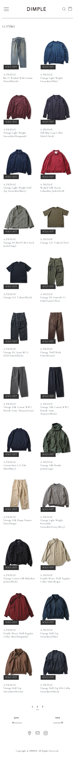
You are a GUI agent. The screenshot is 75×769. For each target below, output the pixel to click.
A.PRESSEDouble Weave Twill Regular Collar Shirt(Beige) (55, 578)
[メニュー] (6, 9)
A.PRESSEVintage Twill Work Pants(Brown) (50, 352)
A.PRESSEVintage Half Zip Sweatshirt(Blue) (49, 633)
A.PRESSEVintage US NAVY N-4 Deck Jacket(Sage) (18, 243)
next (57, 717)
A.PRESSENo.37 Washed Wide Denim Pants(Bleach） (18, 78)
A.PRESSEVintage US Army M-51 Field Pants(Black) (16, 352)
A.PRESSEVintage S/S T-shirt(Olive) (54, 241)
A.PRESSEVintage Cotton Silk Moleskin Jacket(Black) (19, 578)
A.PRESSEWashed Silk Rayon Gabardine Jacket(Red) (52, 188)
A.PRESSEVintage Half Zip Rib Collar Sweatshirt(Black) (55, 688)
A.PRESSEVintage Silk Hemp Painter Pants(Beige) (17, 520)
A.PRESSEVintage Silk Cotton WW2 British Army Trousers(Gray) (18, 407)
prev (16, 717)
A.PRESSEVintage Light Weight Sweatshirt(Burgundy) (15, 133)
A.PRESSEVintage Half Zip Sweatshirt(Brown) (13, 688)
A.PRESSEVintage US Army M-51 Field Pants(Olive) (52, 297)
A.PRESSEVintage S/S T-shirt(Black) (17, 296)
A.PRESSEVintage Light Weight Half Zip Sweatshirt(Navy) (17, 188)
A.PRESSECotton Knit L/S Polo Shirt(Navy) (14, 465)
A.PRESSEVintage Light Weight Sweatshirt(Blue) (51, 78)
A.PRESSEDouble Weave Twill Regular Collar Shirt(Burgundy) (18, 633)
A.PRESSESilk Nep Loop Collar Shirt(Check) (51, 133)
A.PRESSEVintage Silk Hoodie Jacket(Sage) (50, 465)
